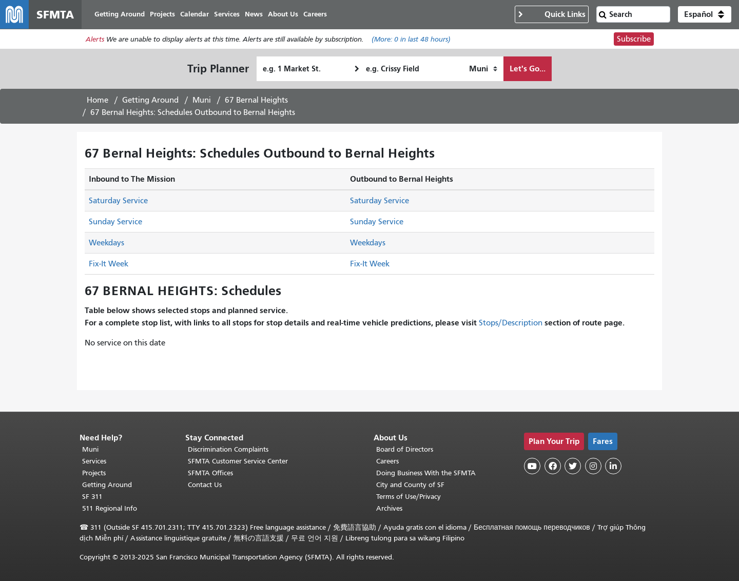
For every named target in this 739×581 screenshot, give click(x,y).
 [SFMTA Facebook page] (553, 466)
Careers (387, 461)
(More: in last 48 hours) (411, 39)
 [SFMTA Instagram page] (593, 466)
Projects (94, 473)
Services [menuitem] (227, 14)
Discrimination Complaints (228, 449)
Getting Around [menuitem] (119, 14)
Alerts (95, 39)
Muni (201, 100)
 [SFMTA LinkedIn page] (613, 466)
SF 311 (92, 496)
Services (94, 461)
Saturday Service (118, 200)
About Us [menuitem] (283, 14)
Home (97, 100)
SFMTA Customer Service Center (238, 461)
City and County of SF (410, 484)
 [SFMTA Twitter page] (573, 466)
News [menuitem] (254, 14)
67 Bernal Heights (256, 100)
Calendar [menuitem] (194, 14)
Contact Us (205, 484)
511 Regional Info (109, 508)
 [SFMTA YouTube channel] (532, 466)
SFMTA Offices (210, 473)
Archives (389, 508)
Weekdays (106, 242)
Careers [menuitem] (315, 14)
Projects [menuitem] (162, 14)
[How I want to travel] (483, 68)
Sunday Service (115, 221)
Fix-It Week (108, 263)
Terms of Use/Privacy (408, 496)
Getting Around (150, 100)
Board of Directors (404, 449)
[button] (704, 14)
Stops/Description (510, 322)
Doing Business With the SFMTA (426, 473)
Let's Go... (528, 68)
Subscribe (634, 39)
